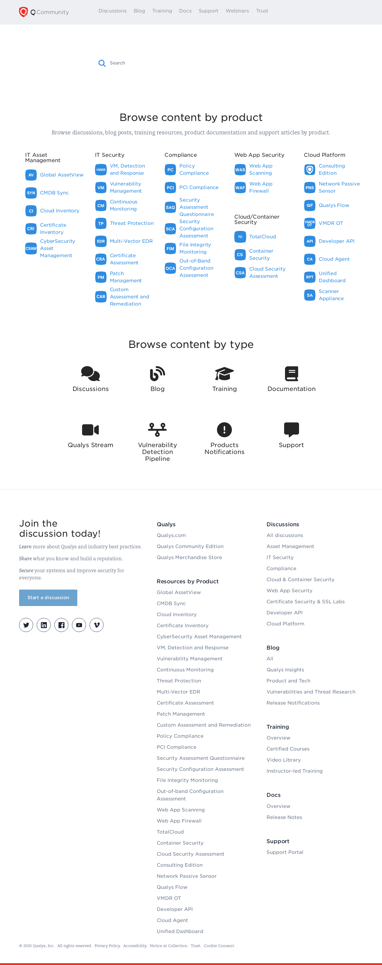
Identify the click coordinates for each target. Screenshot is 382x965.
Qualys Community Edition (190, 546)
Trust (270, 12)
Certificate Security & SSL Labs (306, 602)
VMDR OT (169, 898)
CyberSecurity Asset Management (199, 636)
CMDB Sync (171, 603)
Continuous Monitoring (185, 670)
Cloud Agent (172, 920)
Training (171, 12)
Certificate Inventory (183, 625)
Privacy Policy (107, 946)
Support (217, 12)
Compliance (281, 568)
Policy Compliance (180, 736)
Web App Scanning (181, 810)
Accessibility (134, 946)
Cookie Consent (219, 946)
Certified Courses (288, 749)
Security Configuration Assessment (200, 769)
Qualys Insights (285, 670)
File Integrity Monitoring (187, 780)
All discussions (285, 535)
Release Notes (284, 817)
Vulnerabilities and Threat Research (311, 692)
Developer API (175, 909)
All (270, 659)
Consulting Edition (180, 865)
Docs (194, 12)
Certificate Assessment (185, 703)
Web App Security (289, 590)
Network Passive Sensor (187, 876)
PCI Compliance (176, 747)
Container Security (180, 843)
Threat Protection (179, 681)
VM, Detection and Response (193, 648)
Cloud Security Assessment (190, 854)
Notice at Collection (168, 946)
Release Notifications (293, 703)
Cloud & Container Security (301, 579)
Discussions (121, 12)
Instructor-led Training (295, 771)
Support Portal (285, 852)
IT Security (280, 557)
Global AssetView (179, 592)
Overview (278, 738)
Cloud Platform (285, 624)
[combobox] (196, 63)
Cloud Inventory (177, 614)
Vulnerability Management (190, 659)
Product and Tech (288, 681)
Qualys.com (171, 535)
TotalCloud (170, 832)
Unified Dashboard (180, 931)
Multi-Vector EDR (178, 692)
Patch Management (181, 714)
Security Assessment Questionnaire (201, 758)
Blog (147, 12)
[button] (102, 63)
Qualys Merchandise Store (189, 557)
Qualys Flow (172, 887)
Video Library (284, 760)
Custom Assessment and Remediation (204, 725)
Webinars (245, 12)
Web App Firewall (179, 821)
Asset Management (290, 546)
